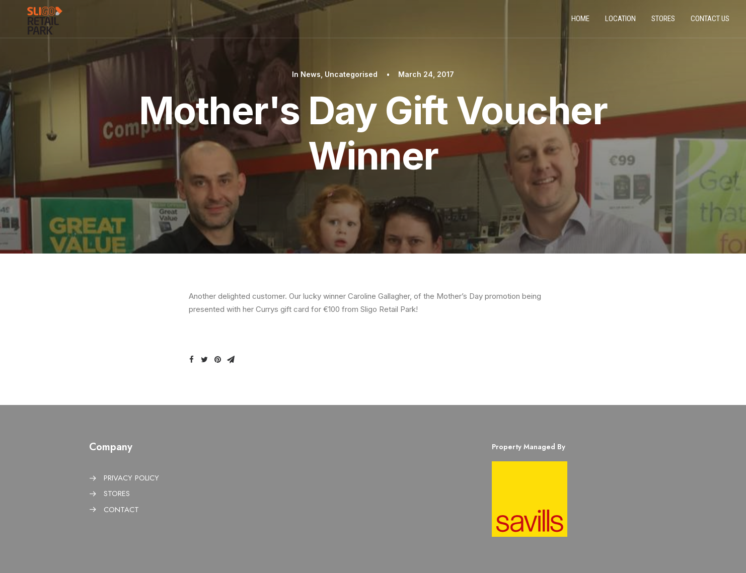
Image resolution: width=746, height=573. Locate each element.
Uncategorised (351, 74)
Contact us (710, 21)
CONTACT (121, 509)
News (311, 74)
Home (580, 21)
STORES (117, 493)
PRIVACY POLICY (131, 477)
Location (620, 21)
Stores (663, 21)
